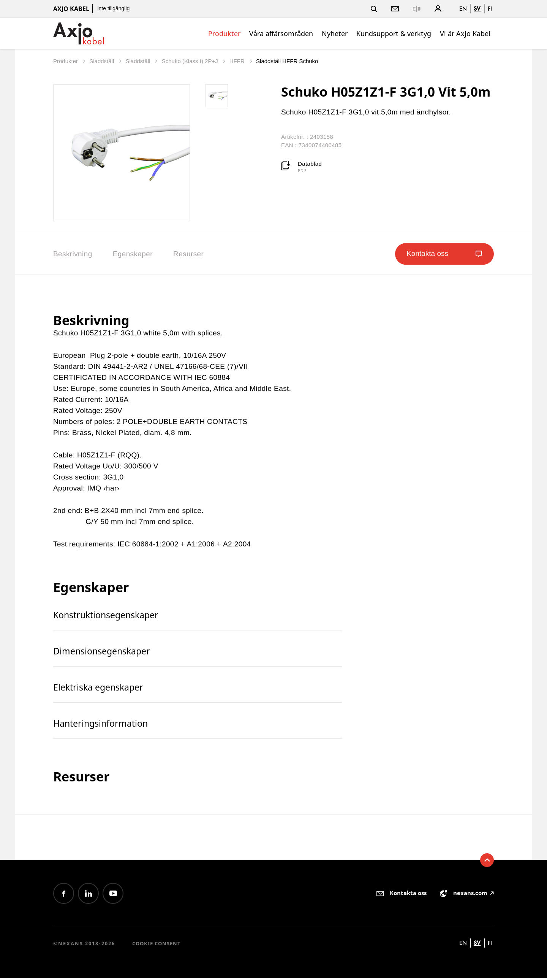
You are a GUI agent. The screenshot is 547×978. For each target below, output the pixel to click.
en (463, 8)
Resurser (188, 254)
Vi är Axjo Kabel (465, 33)
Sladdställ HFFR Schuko (287, 61)
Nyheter (335, 33)
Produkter (224, 33)
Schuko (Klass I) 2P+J (191, 61)
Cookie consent (156, 943)
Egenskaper (133, 254)
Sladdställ (102, 61)
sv (477, 8)
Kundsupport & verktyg (393, 33)
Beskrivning (72, 254)
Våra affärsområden (281, 33)
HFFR (237, 61)
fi (490, 8)
